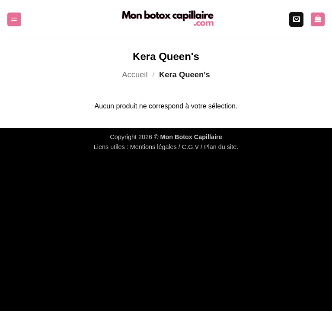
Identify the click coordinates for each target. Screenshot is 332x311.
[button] (14, 20)
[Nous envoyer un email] (296, 19)
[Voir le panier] (318, 20)
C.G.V (190, 146)
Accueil (134, 74)
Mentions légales (153, 146)
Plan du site (220, 146)
